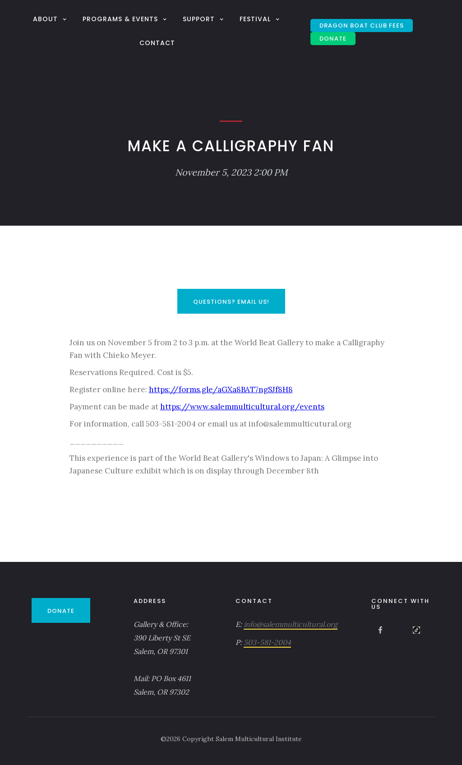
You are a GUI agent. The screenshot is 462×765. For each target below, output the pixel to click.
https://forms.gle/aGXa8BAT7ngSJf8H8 (221, 389)
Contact (157, 42)
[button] (51, 19)
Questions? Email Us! (231, 301)
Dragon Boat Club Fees (361, 25)
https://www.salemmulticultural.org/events (242, 407)
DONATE (332, 38)
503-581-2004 (267, 642)
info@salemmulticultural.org (290, 624)
